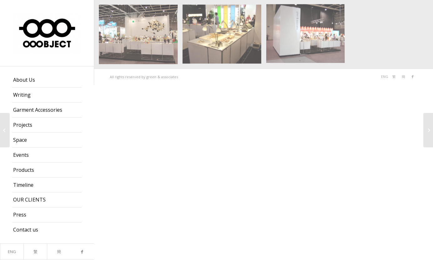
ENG (12, 251)
